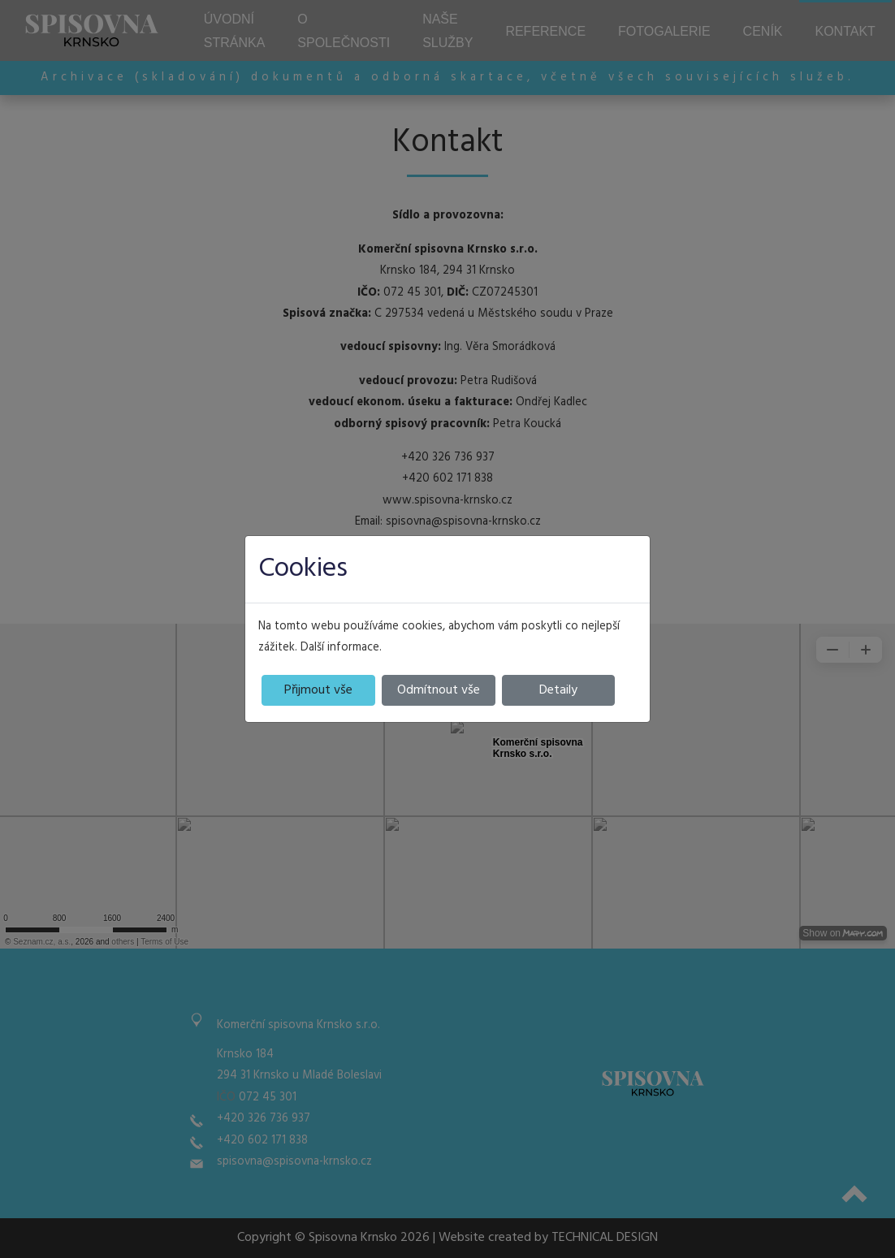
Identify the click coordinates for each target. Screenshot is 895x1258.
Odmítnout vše (438, 690)
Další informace (339, 647)
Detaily (558, 690)
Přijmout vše (318, 690)
